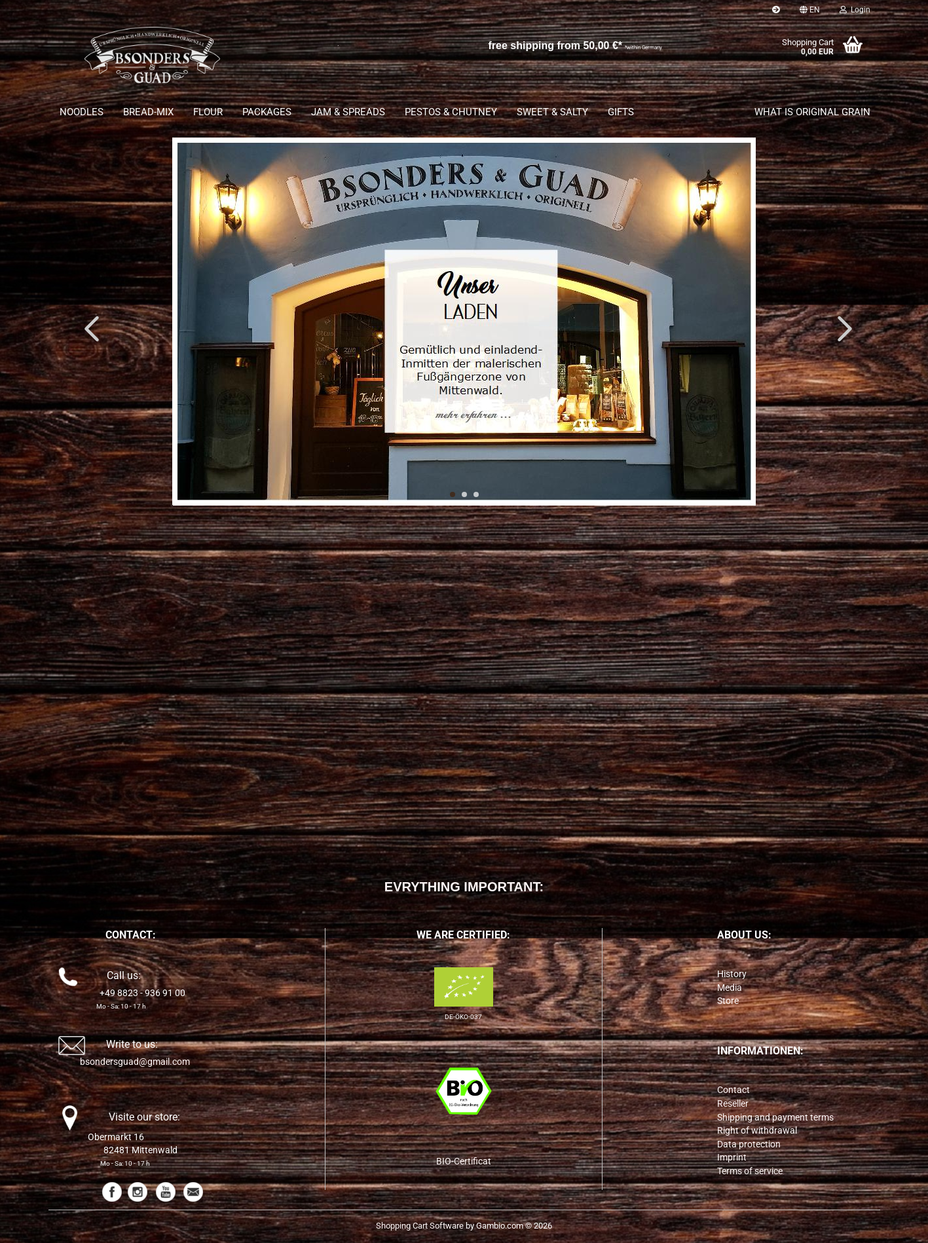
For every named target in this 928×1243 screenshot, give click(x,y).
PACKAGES (266, 112)
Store (728, 1000)
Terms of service (750, 1171)
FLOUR (208, 112)
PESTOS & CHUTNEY (451, 112)
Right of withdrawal (757, 1130)
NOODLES (81, 112)
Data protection (749, 1144)
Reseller (733, 1103)
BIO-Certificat (463, 1161)
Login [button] (855, 9)
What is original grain (812, 112)
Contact (733, 1090)
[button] (810, 10)
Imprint (732, 1157)
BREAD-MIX (148, 112)
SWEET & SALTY (552, 112)
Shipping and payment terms (775, 1117)
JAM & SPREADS (348, 112)
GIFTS (621, 112)
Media (729, 987)
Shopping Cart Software (420, 1226)
